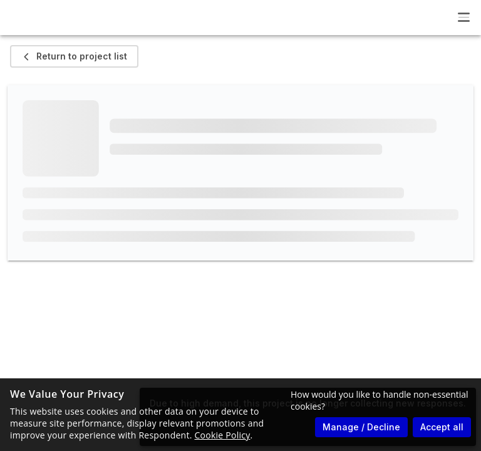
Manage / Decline (361, 427)
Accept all (441, 427)
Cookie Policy (223, 435)
